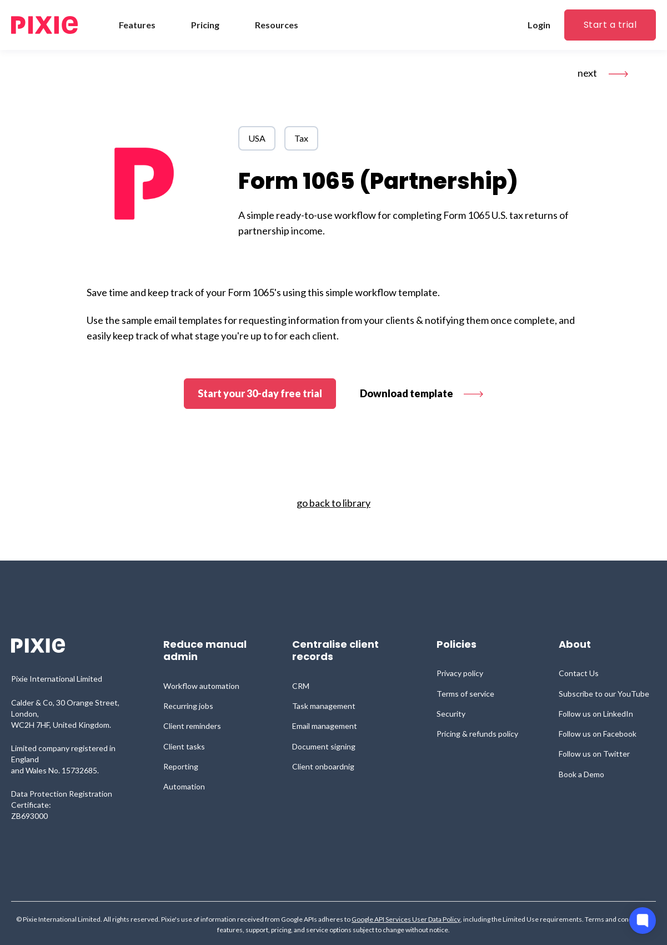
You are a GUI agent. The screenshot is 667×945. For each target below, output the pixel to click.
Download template (421, 393)
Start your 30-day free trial (260, 393)
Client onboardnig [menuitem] (323, 766)
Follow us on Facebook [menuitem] (597, 733)
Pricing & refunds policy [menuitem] (477, 733)
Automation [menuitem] (184, 786)
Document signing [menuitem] (323, 746)
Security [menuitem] (451, 713)
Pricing (205, 24)
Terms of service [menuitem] (465, 693)
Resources (276, 24)
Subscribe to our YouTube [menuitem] (604, 693)
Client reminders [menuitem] (192, 726)
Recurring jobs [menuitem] (188, 706)
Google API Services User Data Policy (406, 919)
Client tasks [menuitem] (184, 746)
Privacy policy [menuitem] (460, 673)
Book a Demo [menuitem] (581, 774)
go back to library (333, 503)
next (603, 73)
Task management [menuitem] (323, 706)
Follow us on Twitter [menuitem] (594, 753)
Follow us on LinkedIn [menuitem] (596, 713)
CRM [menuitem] (300, 686)
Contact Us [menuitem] (579, 673)
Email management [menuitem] (324, 726)
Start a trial (610, 24)
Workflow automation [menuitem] (201, 686)
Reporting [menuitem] (180, 766)
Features (137, 24)
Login (539, 24)
